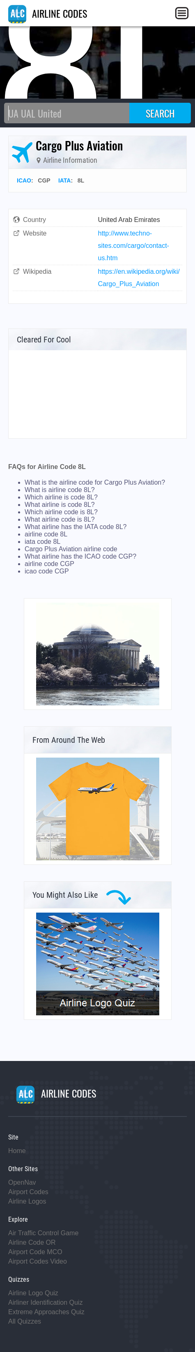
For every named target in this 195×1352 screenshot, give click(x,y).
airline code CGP (49, 563)
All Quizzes (24, 1321)
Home (17, 1150)
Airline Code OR (32, 1242)
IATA (64, 180)
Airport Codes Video (37, 1261)
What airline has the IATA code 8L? (75, 526)
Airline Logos (27, 1201)
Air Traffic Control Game (43, 1233)
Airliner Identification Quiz (45, 1302)
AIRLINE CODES (47, 13)
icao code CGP (47, 571)
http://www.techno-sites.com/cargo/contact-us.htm (133, 245)
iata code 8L (42, 541)
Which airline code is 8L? (61, 511)
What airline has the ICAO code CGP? (80, 556)
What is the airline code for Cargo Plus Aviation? (95, 482)
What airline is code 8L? (60, 504)
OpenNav (22, 1182)
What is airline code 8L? (60, 489)
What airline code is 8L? (60, 519)
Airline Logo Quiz (33, 1293)
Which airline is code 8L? (61, 497)
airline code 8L (46, 534)
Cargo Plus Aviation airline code (71, 548)
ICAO (24, 180)
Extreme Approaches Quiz (46, 1311)
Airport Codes (28, 1191)
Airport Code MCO (35, 1251)
